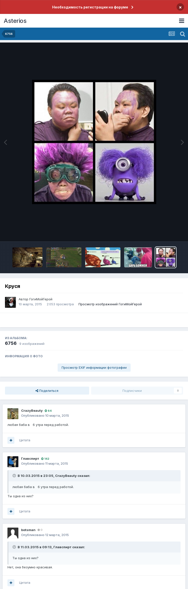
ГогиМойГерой (40, 299)
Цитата (24, 440)
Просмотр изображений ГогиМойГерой (110, 304)
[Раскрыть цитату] (14, 476)
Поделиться (47, 390)
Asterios (15, 20)
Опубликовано (45, 415)
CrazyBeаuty (32, 410)
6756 (11, 343)
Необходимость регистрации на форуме (90, 7)
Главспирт (30, 458)
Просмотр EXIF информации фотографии (94, 367)
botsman (28, 530)
